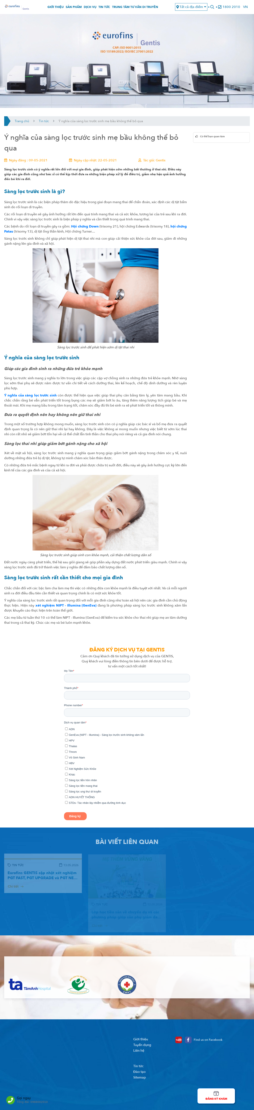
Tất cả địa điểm (191, 8)
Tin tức (104, 8)
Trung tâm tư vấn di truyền (135, 8)
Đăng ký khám (216, 1099)
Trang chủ (22, 123)
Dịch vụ (90, 8)
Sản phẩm (74, 8)
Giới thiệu (55, 8)
